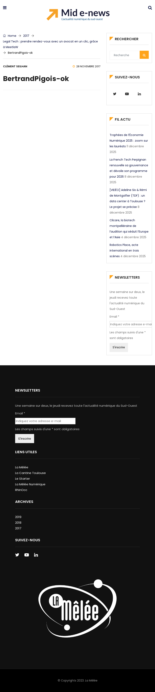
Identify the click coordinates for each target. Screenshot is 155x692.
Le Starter (22, 478)
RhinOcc (21, 490)
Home (9, 36)
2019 (18, 517)
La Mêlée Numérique (30, 484)
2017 (26, 36)
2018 (18, 522)
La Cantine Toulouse (30, 473)
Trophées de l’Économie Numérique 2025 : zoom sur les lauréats (129, 140)
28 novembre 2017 (86, 66)
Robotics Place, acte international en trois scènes (124, 250)
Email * (114, 317)
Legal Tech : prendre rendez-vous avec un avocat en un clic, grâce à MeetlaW (50, 44)
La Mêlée (21, 467)
